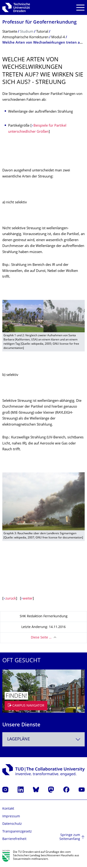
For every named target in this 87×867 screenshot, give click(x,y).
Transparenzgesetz (17, 831)
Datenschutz (12, 823)
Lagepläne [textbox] (18, 739)
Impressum (11, 816)
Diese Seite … (41, 637)
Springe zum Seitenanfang (69, 837)
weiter (28, 598)
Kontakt (8, 808)
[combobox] (43, 739)
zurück (10, 598)
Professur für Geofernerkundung (39, 22)
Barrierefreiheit (14, 839)
